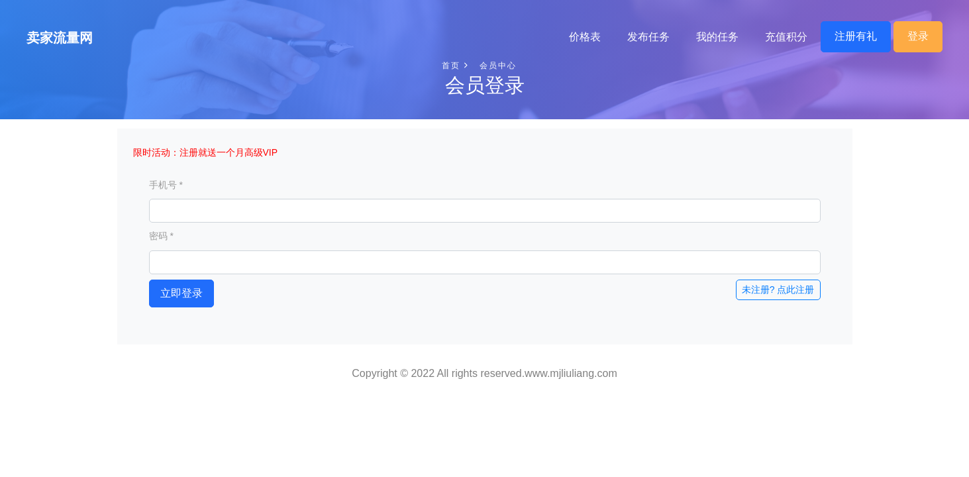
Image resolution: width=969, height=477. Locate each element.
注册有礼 (856, 36)
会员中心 (498, 65)
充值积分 (786, 36)
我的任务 (717, 36)
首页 (455, 65)
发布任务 (648, 36)
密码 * (161, 236)
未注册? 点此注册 (778, 289)
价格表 (585, 36)
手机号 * (166, 185)
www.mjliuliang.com (571, 373)
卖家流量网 (59, 37)
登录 (918, 36)
